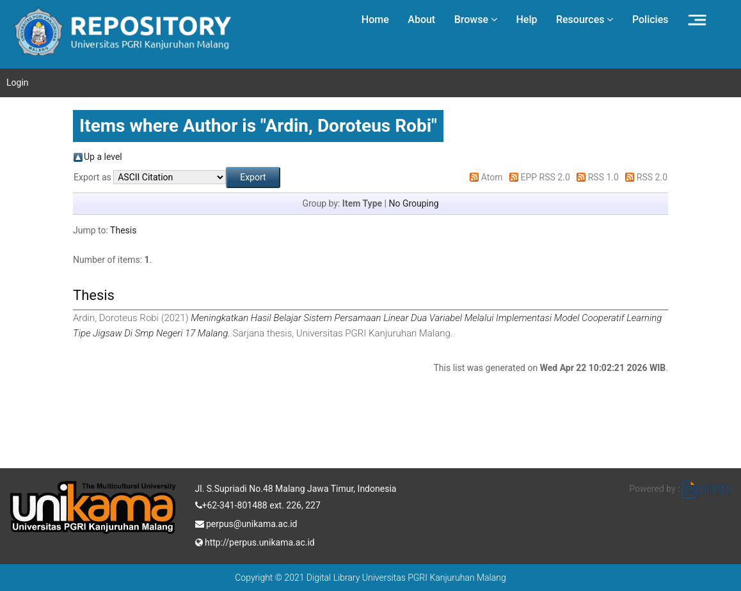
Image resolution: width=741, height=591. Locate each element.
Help (526, 19)
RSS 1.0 (603, 177)
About (421, 19)
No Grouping (413, 203)
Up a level (103, 157)
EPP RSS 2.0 (545, 177)
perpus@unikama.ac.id (246, 522)
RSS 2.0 (652, 177)
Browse (475, 19)
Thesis (123, 230)
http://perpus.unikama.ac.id (255, 541)
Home (375, 19)
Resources (585, 19)
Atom (492, 177)
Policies (650, 19)
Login (17, 82)
